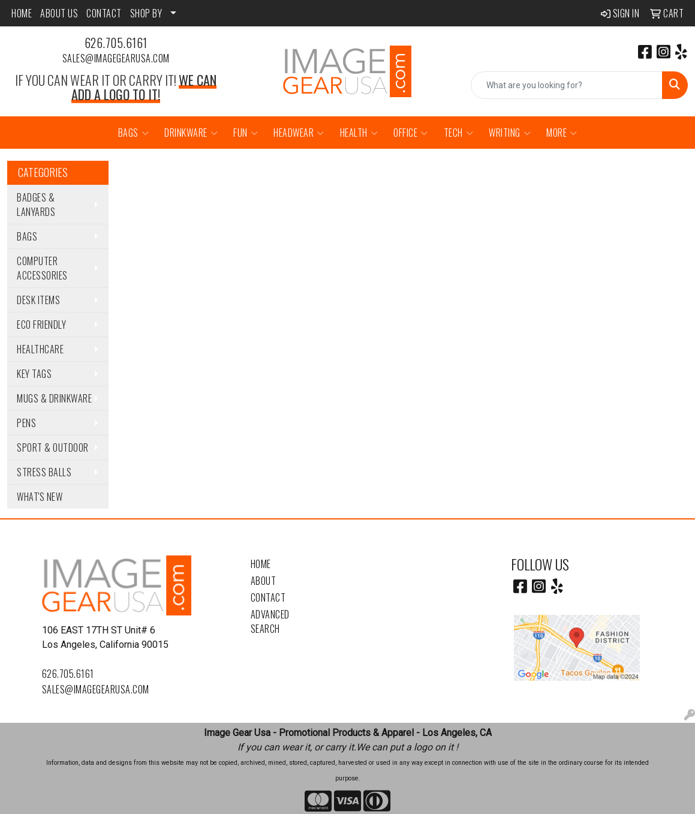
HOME (21, 13)
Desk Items (38, 300)
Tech (459, 132)
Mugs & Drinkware (54, 398)
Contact (268, 597)
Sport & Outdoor (53, 447)
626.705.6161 (116, 43)
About (263, 580)
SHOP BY (146, 13)
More (561, 132)
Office (410, 132)
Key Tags (34, 374)
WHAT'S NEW (39, 496)
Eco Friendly (41, 324)
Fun (245, 132)
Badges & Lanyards (36, 204)
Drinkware (191, 132)
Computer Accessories (42, 268)
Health (359, 132)
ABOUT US (59, 13)
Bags (133, 132)
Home (261, 564)
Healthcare (40, 349)
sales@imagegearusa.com (116, 58)
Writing (510, 132)
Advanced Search (270, 621)
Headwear (298, 132)
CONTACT (104, 13)
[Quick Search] (567, 85)
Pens (26, 423)
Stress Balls (44, 472)
